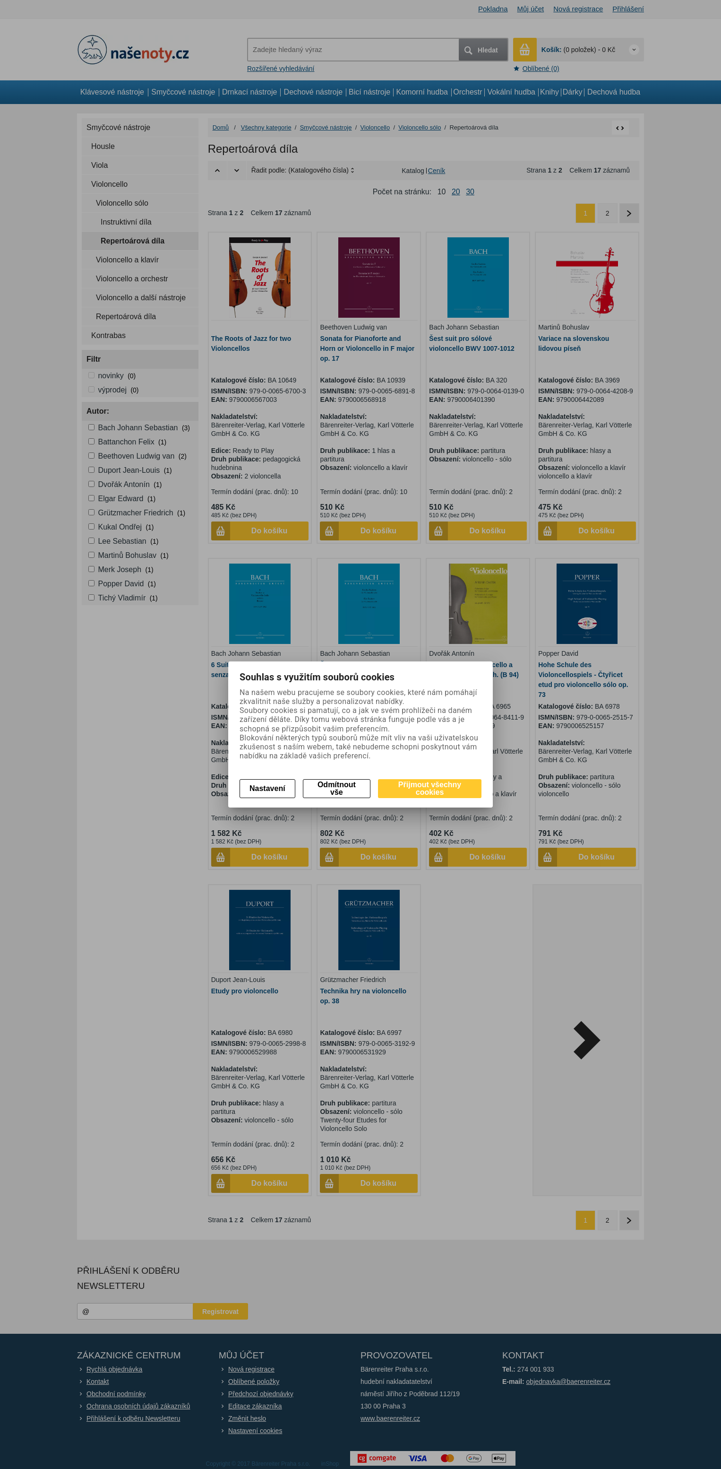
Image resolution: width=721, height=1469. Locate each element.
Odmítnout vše (337, 788)
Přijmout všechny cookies (429, 788)
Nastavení (267, 788)
